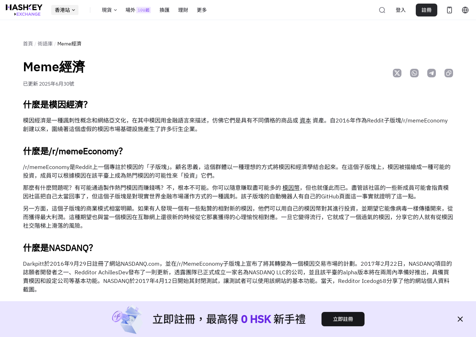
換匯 (165, 10)
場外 (138, 10)
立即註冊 (343, 319)
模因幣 (291, 187)
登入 (401, 10)
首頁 (28, 43)
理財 (183, 10)
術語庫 (45, 43)
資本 (305, 120)
